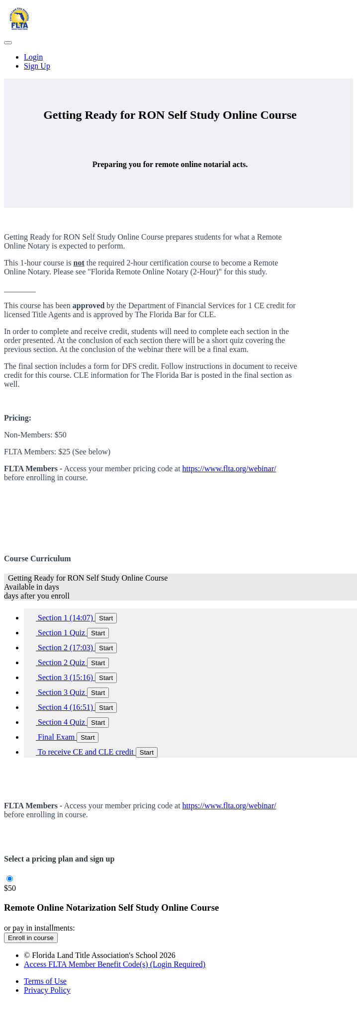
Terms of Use (45, 981)
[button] (8, 42)
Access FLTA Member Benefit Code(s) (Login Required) (114, 964)
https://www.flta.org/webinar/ (229, 468)
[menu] (178, 62)
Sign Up (37, 66)
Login (33, 57)
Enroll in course (31, 938)
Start (106, 618)
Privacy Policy (47, 990)
